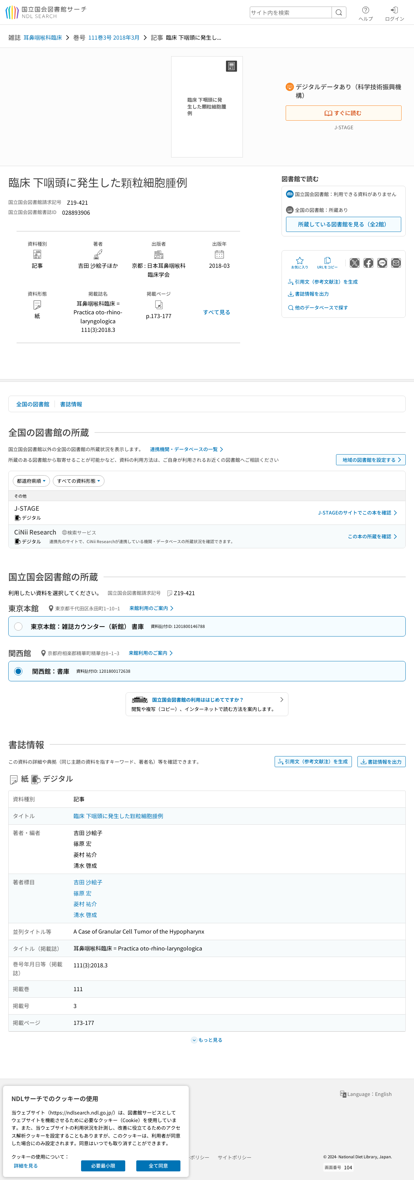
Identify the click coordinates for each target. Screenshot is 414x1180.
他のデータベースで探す (317, 307)
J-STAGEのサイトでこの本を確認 (359, 513)
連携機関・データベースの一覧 (188, 449)
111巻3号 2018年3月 (114, 37)
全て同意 (158, 1165)
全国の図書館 (32, 404)
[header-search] (298, 12)
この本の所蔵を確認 (374, 536)
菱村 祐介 (85, 903)
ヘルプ (365, 13)
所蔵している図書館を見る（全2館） (344, 224)
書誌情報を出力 (308, 293)
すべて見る (216, 312)
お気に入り (299, 262)
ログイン (394, 13)
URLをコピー (327, 262)
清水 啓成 (85, 915)
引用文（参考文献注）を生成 (322, 281)
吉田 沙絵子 (87, 882)
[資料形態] (79, 480)
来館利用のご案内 (152, 608)
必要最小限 (103, 1165)
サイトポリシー (235, 1157)
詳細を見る (26, 1165)
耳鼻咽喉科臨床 (42, 37)
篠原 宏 (82, 893)
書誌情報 (71, 404)
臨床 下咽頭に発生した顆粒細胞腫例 (118, 816)
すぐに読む (343, 113)
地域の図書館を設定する (373, 460)
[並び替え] (31, 480)
